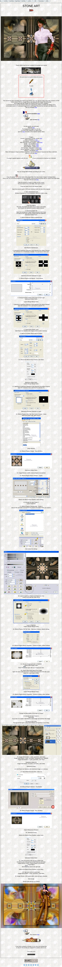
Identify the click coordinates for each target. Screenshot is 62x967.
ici (38, 119)
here (36, 107)
